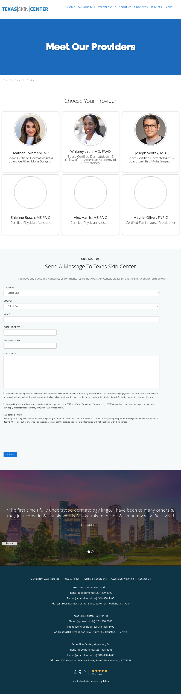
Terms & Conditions (95, 578)
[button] (175, 7)
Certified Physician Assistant (30, 222)
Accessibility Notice (122, 578)
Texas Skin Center (12, 80)
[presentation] (30, 438)
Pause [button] (9, 543)
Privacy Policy (71, 578)
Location (9, 287)
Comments (10, 353)
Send (10, 454)
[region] (90, 514)
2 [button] (92, 552)
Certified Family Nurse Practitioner (150, 222)
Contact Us (144, 578)
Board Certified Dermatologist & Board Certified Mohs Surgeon (30, 159)
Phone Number (12, 340)
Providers (31, 80)
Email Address (12, 327)
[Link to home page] (24, 9)
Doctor (8, 300)
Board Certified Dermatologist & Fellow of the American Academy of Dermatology (90, 160)
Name (7, 314)
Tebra (106, 681)
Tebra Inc (54, 578)
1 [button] (89, 552)
